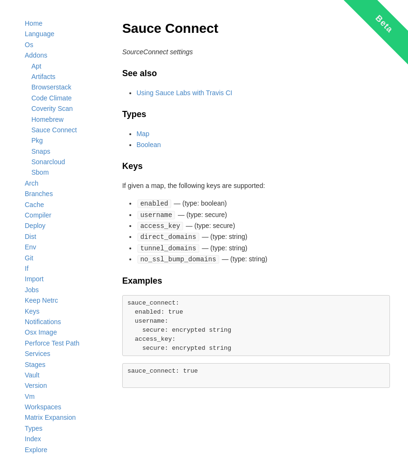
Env (30, 247)
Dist (30, 236)
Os (29, 45)
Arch (32, 183)
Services (37, 353)
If (27, 268)
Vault (32, 375)
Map (142, 134)
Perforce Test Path (52, 343)
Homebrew (47, 119)
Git (29, 258)
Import (34, 279)
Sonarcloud (48, 162)
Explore (36, 450)
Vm (30, 396)
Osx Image (41, 332)
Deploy (35, 225)
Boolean (148, 144)
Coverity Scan (52, 108)
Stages (35, 364)
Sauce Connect (54, 130)
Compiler (38, 215)
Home (33, 23)
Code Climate (51, 98)
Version (36, 385)
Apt (36, 66)
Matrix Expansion (50, 417)
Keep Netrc (41, 300)
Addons (36, 55)
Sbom (40, 172)
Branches (39, 194)
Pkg (37, 140)
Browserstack (51, 87)
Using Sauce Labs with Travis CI (184, 93)
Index (33, 439)
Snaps (40, 151)
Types (33, 428)
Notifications (43, 322)
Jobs (32, 290)
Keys (32, 311)
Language (39, 34)
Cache (34, 204)
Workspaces (43, 407)
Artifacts (43, 76)
